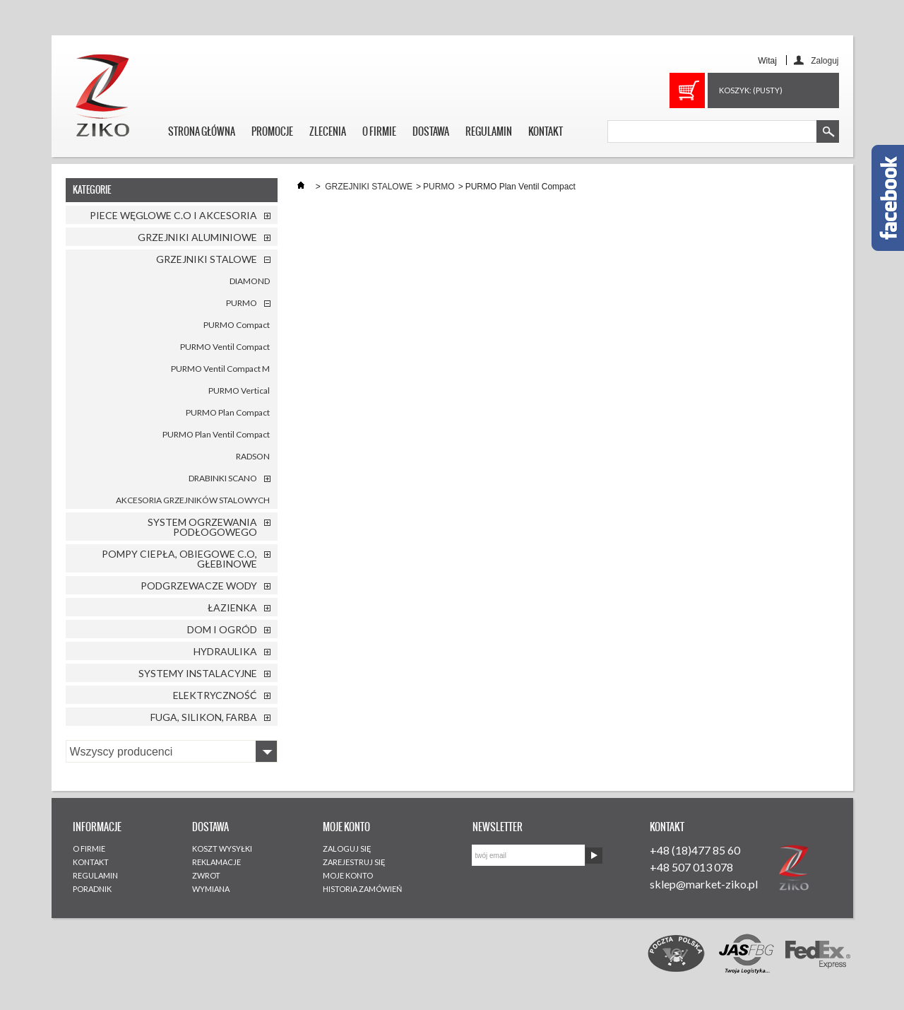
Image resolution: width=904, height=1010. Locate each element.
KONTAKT (545, 131)
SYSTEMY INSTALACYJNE (197, 673)
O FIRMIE (379, 131)
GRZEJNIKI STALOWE (206, 259)
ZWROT (206, 875)
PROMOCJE (272, 131)
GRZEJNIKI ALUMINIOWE (197, 237)
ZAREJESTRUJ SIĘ (354, 862)
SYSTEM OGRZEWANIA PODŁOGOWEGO (202, 527)
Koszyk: (751, 90)
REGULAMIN (488, 131)
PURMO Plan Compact (228, 412)
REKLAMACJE (216, 862)
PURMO (241, 303)
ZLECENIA (327, 131)
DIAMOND (250, 281)
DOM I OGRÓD (222, 629)
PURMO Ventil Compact (225, 346)
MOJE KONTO (348, 875)
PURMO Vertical (239, 390)
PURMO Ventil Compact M (220, 368)
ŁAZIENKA (232, 607)
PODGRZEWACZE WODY (199, 586)
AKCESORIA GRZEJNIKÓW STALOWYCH (193, 500)
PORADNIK (92, 888)
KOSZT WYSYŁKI (222, 848)
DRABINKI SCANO (223, 478)
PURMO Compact (236, 324)
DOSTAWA (430, 131)
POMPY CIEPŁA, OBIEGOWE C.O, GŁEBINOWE (179, 559)
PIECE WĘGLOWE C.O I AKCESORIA (173, 215)
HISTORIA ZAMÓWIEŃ (362, 888)
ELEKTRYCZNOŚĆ (215, 695)
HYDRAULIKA (225, 651)
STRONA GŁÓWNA (201, 131)
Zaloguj (824, 60)
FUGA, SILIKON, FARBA (203, 717)
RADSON (253, 456)
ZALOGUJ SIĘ (347, 848)
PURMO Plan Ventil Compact (216, 434)
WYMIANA (211, 888)
